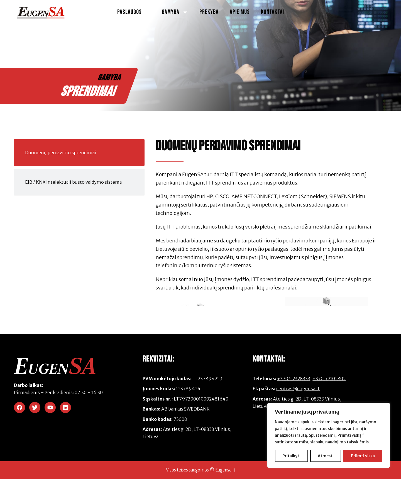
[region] (328, 435)
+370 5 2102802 (329, 378)
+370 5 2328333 (293, 378)
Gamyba (175, 12)
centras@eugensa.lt (298, 388)
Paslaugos (134, 12)
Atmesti (326, 455)
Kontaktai (272, 12)
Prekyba (209, 12)
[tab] (79, 152)
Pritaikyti (291, 455)
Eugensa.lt (225, 470)
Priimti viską (363, 455)
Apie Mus (240, 12)
